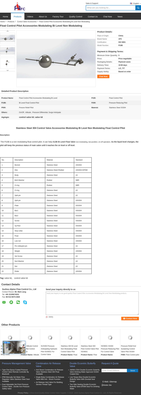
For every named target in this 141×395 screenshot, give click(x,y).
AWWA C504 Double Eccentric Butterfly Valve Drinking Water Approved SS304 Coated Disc (85, 372)
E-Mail (105, 382)
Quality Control (75, 16)
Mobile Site (107, 385)
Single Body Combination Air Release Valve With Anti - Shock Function (50, 378)
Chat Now (107, 16)
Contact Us (93, 16)
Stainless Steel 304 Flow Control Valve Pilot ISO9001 (90, 349)
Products (17, 16)
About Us (43, 16)
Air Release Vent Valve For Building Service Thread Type (49, 383)
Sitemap (113, 382)
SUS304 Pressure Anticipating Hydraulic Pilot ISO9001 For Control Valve (49, 350)
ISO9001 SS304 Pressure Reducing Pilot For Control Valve (110, 349)
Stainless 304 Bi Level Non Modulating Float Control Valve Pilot (69, 349)
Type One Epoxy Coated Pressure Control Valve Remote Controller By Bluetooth (15, 372)
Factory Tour (58, 16)
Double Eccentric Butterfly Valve (83, 364)
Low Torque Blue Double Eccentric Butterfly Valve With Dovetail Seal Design (83, 379)
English (137, 3)
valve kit (8, 278)
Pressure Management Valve (16, 363)
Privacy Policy (23, 393)
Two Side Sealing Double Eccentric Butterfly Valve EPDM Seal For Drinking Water (85, 386)
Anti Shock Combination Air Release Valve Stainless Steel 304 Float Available (49, 372)
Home (5, 16)
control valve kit (21, 278)
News (120, 16)
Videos (30, 16)
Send (132, 371)
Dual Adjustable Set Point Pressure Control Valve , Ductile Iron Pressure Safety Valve (15, 386)
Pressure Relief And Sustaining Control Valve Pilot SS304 (128, 349)
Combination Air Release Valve (48, 364)
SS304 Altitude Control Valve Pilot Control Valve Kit (29, 349)
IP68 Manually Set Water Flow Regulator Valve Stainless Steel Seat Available (16, 379)
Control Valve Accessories (27, 22)
